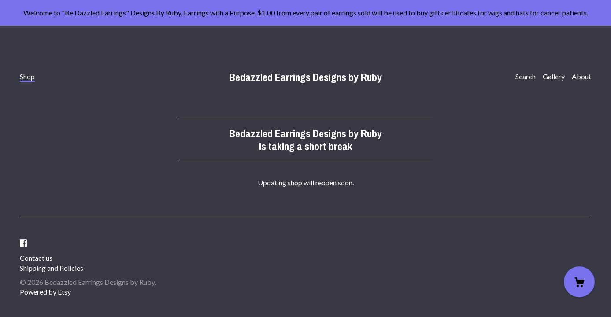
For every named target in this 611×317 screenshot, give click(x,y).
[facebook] (23, 243)
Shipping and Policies (51, 268)
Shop (27, 76)
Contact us (36, 258)
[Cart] (579, 281)
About (581, 76)
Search (525, 76)
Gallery (554, 76)
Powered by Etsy (45, 292)
